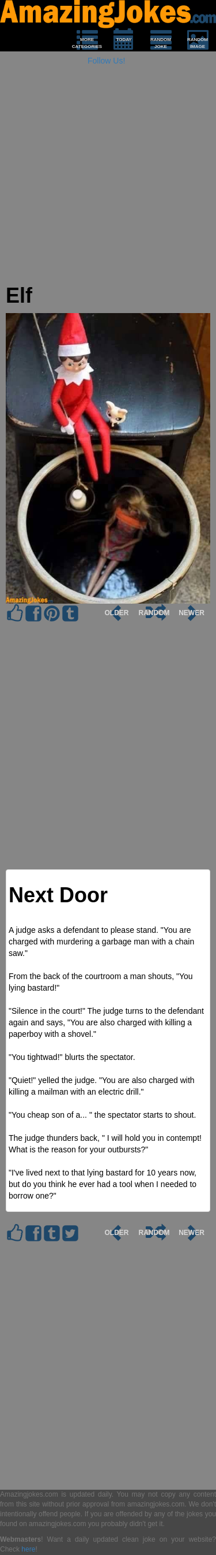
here (28, 1549)
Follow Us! (106, 60)
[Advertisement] (108, 176)
